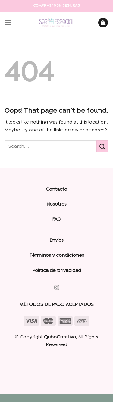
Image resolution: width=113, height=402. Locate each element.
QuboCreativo (60, 337)
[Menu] (8, 22)
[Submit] (102, 146)
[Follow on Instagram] (56, 288)
